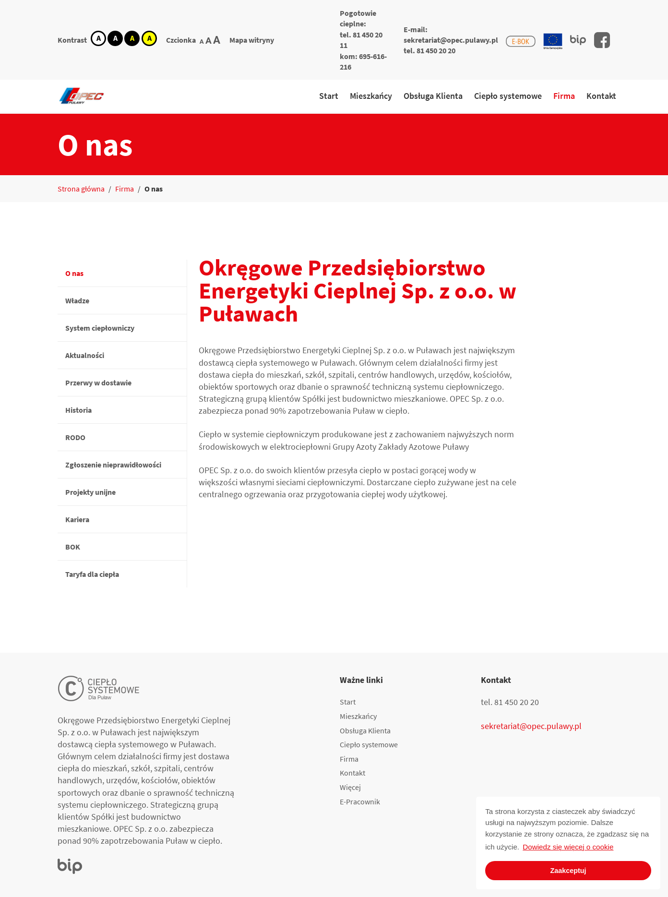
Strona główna (81, 188)
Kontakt (601, 95)
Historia (78, 410)
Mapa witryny (251, 40)
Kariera (77, 519)
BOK (72, 546)
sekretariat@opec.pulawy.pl (451, 40)
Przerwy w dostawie (98, 382)
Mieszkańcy (371, 95)
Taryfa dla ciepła (92, 574)
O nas (74, 273)
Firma (564, 95)
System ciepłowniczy (99, 328)
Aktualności (84, 355)
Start (328, 95)
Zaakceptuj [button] (568, 870)
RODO (75, 437)
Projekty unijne (90, 492)
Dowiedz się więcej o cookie (568, 847)
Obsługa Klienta (433, 95)
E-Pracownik (360, 801)
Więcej (350, 787)
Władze (77, 300)
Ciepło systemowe (508, 95)
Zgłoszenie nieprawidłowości (113, 464)
